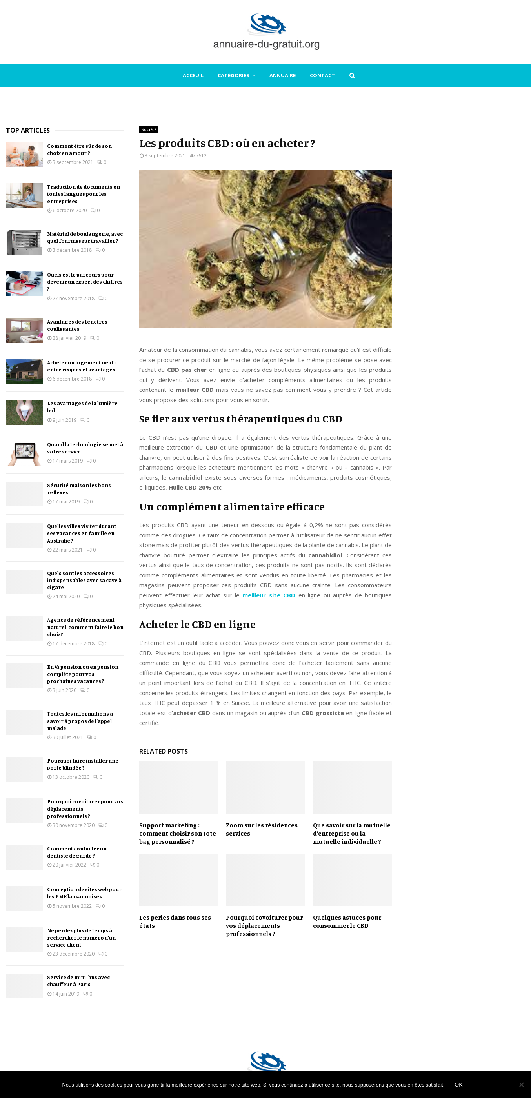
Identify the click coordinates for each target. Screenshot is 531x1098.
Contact (322, 75)
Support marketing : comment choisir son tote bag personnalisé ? (177, 833)
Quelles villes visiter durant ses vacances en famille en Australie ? (81, 533)
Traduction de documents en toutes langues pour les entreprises (83, 193)
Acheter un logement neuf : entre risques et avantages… (83, 366)
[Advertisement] (466, 244)
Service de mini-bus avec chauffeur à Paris (78, 980)
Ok (458, 1085)
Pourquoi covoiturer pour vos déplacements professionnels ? (264, 925)
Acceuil (193, 75)
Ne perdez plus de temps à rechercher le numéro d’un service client (81, 937)
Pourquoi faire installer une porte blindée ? (82, 764)
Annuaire (282, 75)
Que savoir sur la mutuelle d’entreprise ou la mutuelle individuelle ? (352, 833)
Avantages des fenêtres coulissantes (77, 325)
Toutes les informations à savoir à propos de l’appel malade (80, 720)
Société (148, 129)
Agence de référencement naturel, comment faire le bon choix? (85, 626)
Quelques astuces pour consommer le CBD (347, 921)
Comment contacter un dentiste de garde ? (77, 852)
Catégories (233, 75)
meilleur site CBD (268, 595)
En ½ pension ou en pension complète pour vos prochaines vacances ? (82, 673)
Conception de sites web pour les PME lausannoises (84, 893)
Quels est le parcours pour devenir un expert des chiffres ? (85, 281)
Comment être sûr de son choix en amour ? (79, 149)
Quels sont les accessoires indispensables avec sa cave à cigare (84, 580)
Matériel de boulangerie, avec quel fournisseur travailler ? (85, 237)
